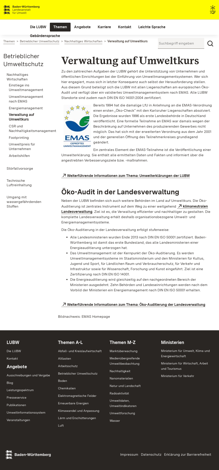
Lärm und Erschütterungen (77, 418)
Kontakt (12, 358)
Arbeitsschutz (68, 366)
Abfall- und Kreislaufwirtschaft (80, 351)
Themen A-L (70, 342)
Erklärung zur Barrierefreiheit (187, 454)
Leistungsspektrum (20, 390)
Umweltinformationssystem (26, 412)
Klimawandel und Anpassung (78, 410)
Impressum (129, 454)
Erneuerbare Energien (73, 403)
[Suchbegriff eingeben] (181, 43)
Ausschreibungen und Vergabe (28, 375)
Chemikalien (67, 388)
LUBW (13, 342)
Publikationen (16, 405)
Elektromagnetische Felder (77, 396)
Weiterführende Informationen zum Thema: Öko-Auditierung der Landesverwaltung (136, 305)
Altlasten (64, 358)
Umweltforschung (122, 413)
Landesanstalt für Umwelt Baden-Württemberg (29, 9)
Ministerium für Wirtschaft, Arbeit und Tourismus (184, 366)
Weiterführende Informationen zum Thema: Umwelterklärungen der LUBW (128, 176)
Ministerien (172, 342)
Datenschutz (151, 454)
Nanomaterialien (121, 378)
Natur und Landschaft (125, 386)
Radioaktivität (119, 393)
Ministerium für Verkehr (177, 376)
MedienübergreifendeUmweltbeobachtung (125, 361)
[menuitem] (38, 27)
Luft (61, 425)
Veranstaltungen (18, 420)
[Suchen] (210, 43)
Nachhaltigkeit (120, 371)
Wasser (115, 420)
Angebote (17, 366)
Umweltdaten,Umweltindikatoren (123, 403)
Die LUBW (14, 351)
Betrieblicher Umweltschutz (77, 373)
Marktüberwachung (123, 351)
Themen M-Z (123, 342)
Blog (10, 383)
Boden (62, 381)
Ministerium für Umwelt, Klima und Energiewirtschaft (185, 353)
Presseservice (16, 397)
